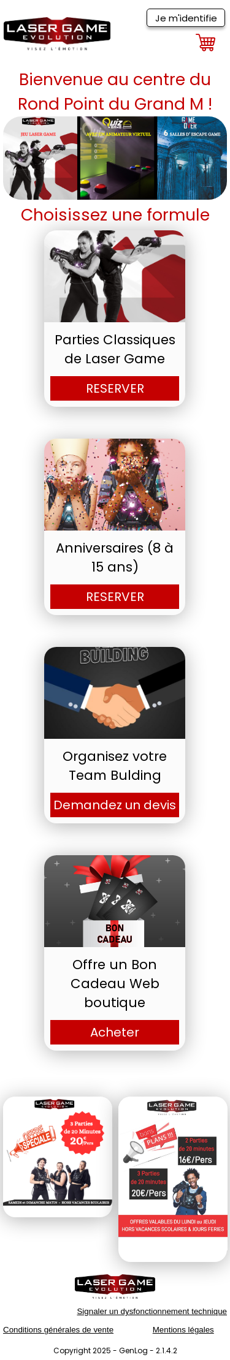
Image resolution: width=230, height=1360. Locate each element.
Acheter (114, 1032)
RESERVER (115, 388)
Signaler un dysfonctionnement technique (152, 1311)
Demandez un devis (114, 805)
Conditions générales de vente (58, 1329)
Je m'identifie (186, 18)
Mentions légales (183, 1329)
